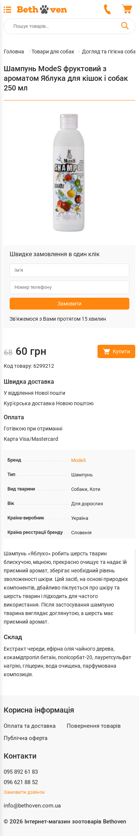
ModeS (78, 460)
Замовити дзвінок (24, 792)
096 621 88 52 (21, 782)
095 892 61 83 (21, 772)
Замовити (69, 304)
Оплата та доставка (30, 726)
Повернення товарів (94, 726)
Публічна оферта (25, 738)
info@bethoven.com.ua (32, 805)
